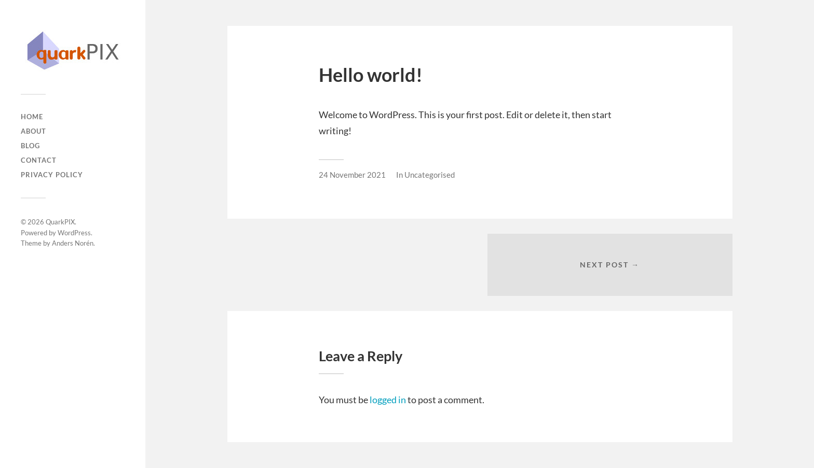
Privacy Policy (52, 175)
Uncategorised (429, 174)
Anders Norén (72, 243)
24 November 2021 (352, 174)
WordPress (74, 233)
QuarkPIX (60, 222)
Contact (39, 160)
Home (32, 116)
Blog (30, 145)
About (33, 131)
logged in (388, 399)
